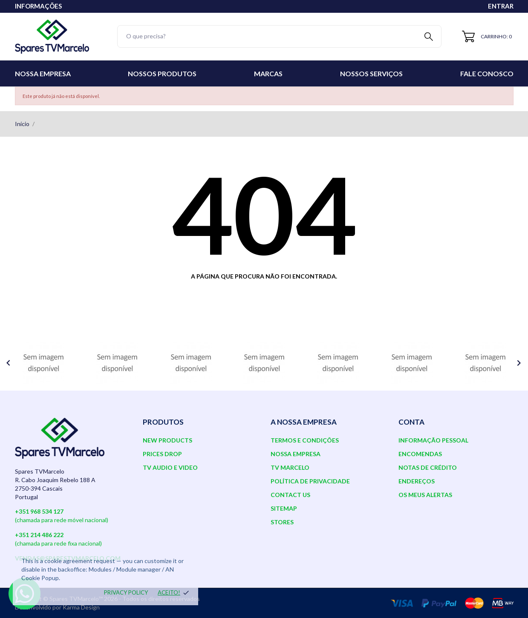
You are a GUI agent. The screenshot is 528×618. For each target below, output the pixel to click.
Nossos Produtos (162, 73)
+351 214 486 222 (39, 534)
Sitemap (284, 508)
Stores (282, 522)
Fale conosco (487, 73)
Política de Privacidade (310, 481)
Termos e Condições (305, 440)
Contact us (290, 494)
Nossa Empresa (43, 73)
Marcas (268, 73)
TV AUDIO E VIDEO (170, 467)
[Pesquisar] (279, 36)
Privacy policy (126, 592)
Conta (411, 421)
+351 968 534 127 (39, 511)
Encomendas (420, 453)
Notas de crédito (427, 467)
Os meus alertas (425, 494)
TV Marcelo (290, 467)
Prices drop (162, 453)
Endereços (416, 481)
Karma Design (81, 607)
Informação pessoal (433, 440)
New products (167, 440)
